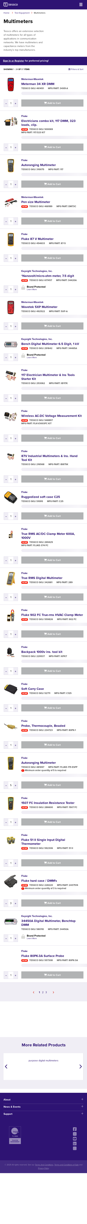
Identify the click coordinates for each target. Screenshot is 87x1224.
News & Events (43, 1106)
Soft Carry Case (32, 689)
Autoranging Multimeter (38, 165)
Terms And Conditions (44, 1165)
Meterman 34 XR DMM (37, 84)
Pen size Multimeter (35, 202)
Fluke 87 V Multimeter (37, 239)
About (43, 1099)
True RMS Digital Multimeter (41, 578)
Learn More (32, 289)
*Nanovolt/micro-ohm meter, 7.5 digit (47, 276)
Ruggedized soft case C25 (40, 497)
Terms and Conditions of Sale (66, 1165)
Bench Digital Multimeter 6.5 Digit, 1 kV (50, 344)
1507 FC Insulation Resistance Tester (47, 803)
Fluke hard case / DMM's (39, 881)
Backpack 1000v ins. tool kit (41, 652)
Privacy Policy (43, 1168)
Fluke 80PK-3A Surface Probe (42, 956)
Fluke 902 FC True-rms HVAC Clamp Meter (52, 615)
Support (43, 1113)
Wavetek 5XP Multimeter (39, 307)
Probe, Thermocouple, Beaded (43, 726)
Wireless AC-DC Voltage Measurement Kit (51, 416)
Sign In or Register (13, 60)
